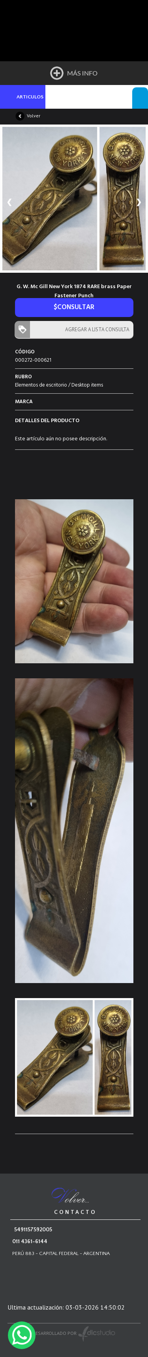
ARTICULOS (30, 97)
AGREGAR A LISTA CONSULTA (95, 329)
